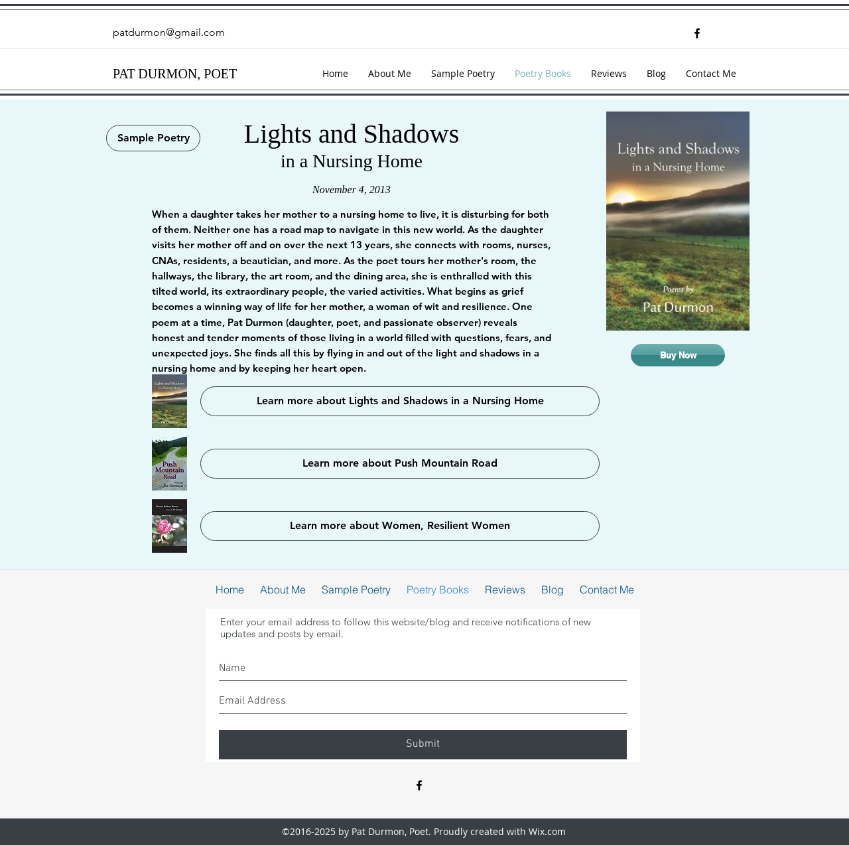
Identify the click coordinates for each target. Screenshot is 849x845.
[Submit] (423, 744)
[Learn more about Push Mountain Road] (400, 464)
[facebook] (697, 33)
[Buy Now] (678, 355)
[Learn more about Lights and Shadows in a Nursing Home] (400, 401)
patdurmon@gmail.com (169, 32)
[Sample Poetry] (153, 138)
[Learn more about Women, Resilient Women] (400, 526)
